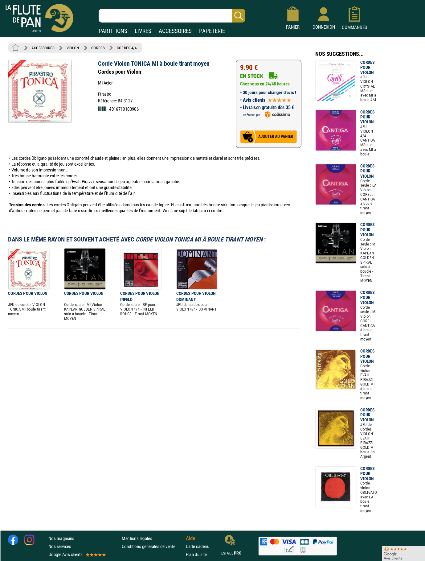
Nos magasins (61, 538)
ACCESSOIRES (175, 31)
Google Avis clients (76, 554)
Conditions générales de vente (152, 546)
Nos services (59, 546)
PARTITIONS (113, 31)
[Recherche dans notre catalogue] (172, 16)
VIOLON (73, 47)
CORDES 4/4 (127, 47)
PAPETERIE (212, 31)
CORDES (97, 47)
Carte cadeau (197, 546)
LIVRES (143, 31)
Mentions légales (137, 538)
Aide (190, 538)
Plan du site (196, 554)
